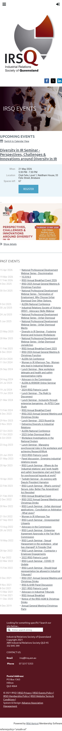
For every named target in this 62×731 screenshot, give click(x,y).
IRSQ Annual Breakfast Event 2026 (39, 280)
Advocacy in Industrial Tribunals (37, 592)
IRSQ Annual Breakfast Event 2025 (39, 348)
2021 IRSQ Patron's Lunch (34, 588)
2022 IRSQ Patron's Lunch (34, 557)
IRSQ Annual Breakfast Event (36, 410)
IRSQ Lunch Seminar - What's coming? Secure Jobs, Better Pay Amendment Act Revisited (41, 489)
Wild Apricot (32, 723)
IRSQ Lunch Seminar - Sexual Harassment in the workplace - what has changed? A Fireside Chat (39, 544)
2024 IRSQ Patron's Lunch (34, 389)
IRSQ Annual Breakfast (33, 595)
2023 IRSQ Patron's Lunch (34, 455)
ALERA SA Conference (32, 359)
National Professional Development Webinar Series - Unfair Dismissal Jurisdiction (39, 341)
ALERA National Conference (35, 304)
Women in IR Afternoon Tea (35, 516)
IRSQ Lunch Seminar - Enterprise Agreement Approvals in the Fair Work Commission (40, 533)
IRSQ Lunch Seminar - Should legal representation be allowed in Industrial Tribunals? (40, 571)
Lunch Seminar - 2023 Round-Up (37, 420)
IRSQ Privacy (25, 692)
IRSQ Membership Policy (16, 695)
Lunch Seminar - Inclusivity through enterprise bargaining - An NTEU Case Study (40, 403)
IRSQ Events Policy (43, 692)
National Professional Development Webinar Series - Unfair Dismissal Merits (39, 324)
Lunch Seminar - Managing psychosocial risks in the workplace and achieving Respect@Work (41, 448)
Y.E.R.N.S (26, 277)
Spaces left (9, 181)
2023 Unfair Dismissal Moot (35, 434)
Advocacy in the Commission (36, 379)
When (12, 169)
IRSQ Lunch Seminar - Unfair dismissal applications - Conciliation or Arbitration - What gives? (41, 509)
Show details (10, 244)
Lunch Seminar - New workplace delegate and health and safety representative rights (37, 372)
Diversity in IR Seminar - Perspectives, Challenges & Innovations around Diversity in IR (28, 154)
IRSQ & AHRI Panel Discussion (37, 585)
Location (10, 175)
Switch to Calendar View (16, 141)
